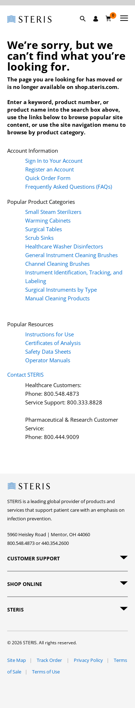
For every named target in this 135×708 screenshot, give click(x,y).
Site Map (16, 660)
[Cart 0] (108, 18)
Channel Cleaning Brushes (57, 263)
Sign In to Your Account (53, 160)
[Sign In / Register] (95, 19)
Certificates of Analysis (53, 342)
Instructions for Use (49, 334)
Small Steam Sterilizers (53, 211)
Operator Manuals (47, 360)
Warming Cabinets (48, 220)
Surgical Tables (43, 229)
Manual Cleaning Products (57, 298)
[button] (86, 27)
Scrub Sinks (39, 237)
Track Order (50, 660)
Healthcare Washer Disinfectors (64, 246)
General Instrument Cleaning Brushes (71, 255)
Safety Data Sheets (48, 351)
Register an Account (49, 169)
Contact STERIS (25, 374)
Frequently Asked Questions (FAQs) (68, 186)
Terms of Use (46, 671)
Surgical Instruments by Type (61, 289)
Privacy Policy (88, 660)
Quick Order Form (48, 178)
